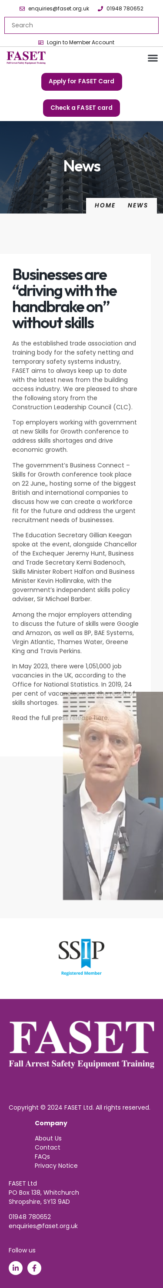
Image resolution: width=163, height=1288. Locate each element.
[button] (153, 58)
